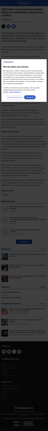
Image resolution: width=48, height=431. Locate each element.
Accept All (30, 97)
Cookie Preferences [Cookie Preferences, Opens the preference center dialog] (15, 97)
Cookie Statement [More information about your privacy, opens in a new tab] (15, 92)
